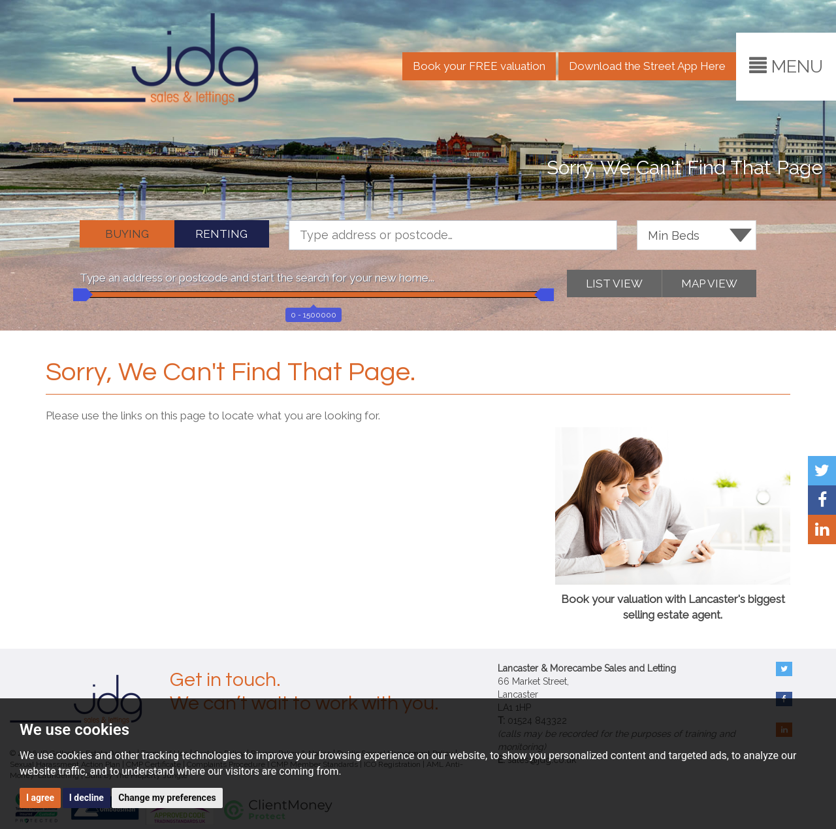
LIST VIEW (614, 283)
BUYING (127, 233)
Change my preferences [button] (167, 797)
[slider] (79, 294)
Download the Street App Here (647, 66)
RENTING (221, 233)
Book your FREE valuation (479, 66)
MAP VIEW (709, 283)
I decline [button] (86, 797)
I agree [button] (40, 797)
